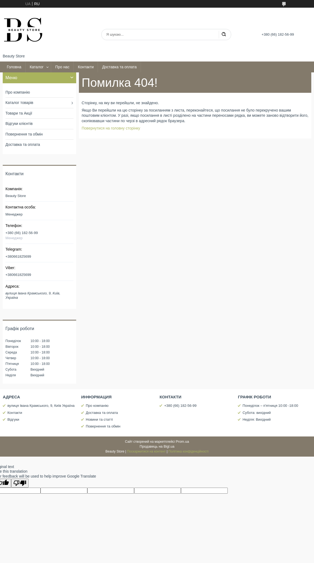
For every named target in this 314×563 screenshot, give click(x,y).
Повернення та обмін (24, 134)
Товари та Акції (18, 113)
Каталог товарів (19, 102)
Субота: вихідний (256, 413)
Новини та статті (99, 419)
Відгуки (13, 419)
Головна (14, 67)
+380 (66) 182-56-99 (180, 406)
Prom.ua (182, 441)
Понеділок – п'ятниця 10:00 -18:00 (270, 406)
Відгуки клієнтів (19, 123)
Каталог (37, 67)
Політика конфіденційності (188, 451)
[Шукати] (224, 34)
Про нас (62, 67)
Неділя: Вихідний (256, 419)
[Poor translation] (20, 483)
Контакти (86, 67)
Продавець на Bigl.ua (157, 446)
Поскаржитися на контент (146, 451)
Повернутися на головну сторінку (111, 128)
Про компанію (17, 92)
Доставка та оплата (119, 67)
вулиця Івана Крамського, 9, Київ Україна (41, 406)
